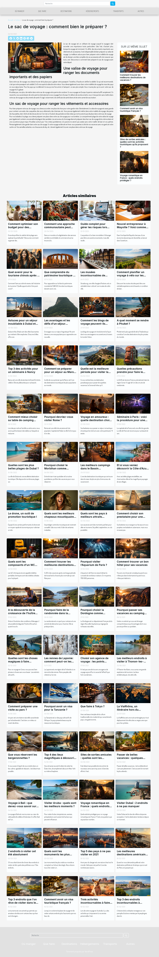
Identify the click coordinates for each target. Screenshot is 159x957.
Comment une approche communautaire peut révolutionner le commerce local (59, 228)
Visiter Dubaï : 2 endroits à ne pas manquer (132, 804)
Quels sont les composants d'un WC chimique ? (21, 565)
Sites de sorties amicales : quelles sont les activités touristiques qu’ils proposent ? (134, 143)
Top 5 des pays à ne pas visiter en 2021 (96, 853)
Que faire (42, 11)
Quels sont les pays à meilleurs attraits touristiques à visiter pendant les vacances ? (95, 518)
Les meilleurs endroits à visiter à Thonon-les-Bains (132, 661)
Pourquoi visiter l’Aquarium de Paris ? (94, 563)
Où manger (19, 11)
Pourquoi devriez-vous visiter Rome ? (58, 418)
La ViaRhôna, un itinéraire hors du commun (127, 710)
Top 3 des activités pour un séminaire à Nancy (23, 370)
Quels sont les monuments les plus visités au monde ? (57, 854)
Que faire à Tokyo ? (92, 706)
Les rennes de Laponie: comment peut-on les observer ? (58, 661)
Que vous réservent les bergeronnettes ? (22, 756)
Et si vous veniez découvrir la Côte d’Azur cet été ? (132, 468)
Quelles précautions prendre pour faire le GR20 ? (130, 372)
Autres (141, 11)
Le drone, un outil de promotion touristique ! (22, 515)
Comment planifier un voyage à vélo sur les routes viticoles (130, 275)
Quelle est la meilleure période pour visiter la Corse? (95, 372)
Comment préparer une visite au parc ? (23, 708)
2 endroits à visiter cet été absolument (22, 853)
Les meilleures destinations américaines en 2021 (132, 854)
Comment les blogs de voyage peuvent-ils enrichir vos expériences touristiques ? (96, 325)
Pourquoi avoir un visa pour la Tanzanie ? (58, 708)
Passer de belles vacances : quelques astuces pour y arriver (131, 758)
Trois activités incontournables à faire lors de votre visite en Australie (95, 904)
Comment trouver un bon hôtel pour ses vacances (133, 563)
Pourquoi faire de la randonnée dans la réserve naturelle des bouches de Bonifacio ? (58, 614)
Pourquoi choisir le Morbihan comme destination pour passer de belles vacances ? (59, 470)
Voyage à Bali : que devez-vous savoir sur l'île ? (22, 806)
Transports (118, 11)
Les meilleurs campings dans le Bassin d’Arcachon (95, 468)
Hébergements (92, 11)
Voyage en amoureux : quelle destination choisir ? (96, 420)
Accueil (10, 20)
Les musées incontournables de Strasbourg (93, 275)
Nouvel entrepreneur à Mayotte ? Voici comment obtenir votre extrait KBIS (133, 227)
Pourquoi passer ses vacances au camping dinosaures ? (130, 613)
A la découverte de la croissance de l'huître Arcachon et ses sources (23, 613)
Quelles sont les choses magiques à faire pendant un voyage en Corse (23, 663)
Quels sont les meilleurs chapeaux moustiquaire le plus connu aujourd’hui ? (60, 518)
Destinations (66, 11)
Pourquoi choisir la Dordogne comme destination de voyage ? (96, 613)
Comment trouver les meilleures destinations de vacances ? (133, 77)
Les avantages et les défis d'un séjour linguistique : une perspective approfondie (59, 325)
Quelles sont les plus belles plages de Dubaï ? (23, 467)
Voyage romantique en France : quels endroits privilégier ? (131, 178)
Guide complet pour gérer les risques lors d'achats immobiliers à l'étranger (95, 228)
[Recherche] (77, 3)
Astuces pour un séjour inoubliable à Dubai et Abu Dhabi (22, 324)
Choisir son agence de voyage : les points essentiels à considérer (95, 661)
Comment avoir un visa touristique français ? (131, 109)
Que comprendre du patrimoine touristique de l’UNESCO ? (60, 275)
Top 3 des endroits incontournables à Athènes (128, 903)
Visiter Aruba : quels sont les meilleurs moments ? (60, 804)
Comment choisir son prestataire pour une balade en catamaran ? (131, 517)
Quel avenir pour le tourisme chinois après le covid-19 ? (24, 275)
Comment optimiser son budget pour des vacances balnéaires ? (23, 227)
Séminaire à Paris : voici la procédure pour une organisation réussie (132, 420)
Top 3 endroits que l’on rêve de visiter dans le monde (22, 903)
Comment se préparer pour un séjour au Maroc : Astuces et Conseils (59, 372)
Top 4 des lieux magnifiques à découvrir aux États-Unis (59, 758)
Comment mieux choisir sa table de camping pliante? (23, 420)
